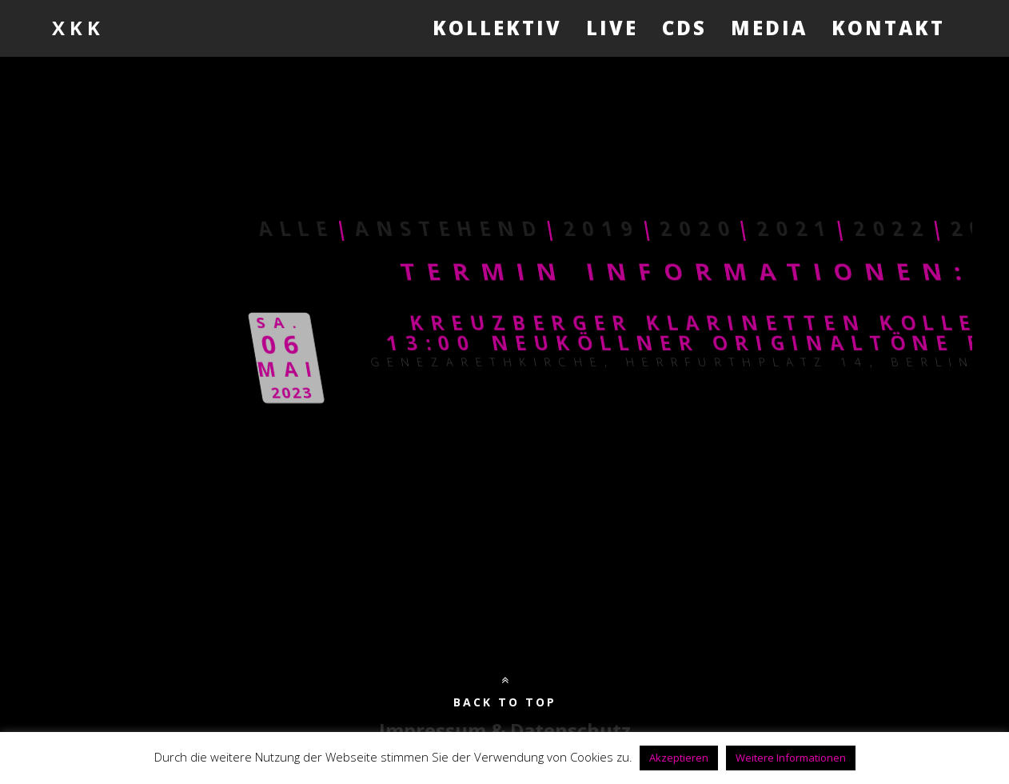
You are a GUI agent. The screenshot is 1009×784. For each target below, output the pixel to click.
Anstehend (714, 228)
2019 (867, 228)
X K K (76, 27)
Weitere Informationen (791, 757)
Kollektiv (497, 27)
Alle (561, 228)
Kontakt (888, 27)
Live (612, 27)
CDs (684, 27)
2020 (963, 228)
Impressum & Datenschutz (505, 730)
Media (769, 27)
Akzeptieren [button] (678, 757)
